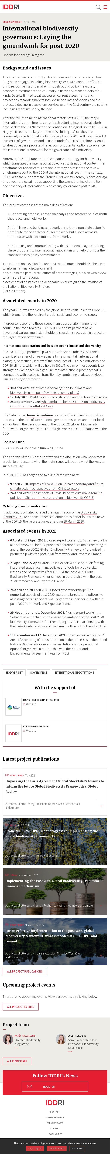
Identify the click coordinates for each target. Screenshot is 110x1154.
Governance (38, 672)
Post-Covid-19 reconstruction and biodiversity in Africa (68, 397)
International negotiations (74, 672)
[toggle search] (98, 7)
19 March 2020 (74, 521)
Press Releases (55, 1123)
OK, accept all (35, 1148)
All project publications (25, 971)
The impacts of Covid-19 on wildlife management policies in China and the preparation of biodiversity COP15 (56, 495)
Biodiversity (14, 672)
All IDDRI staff (17, 1061)
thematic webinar (39, 415)
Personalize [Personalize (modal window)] (77, 1148)
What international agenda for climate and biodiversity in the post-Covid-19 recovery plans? (51, 390)
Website (29, 704)
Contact (55, 1111)
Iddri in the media (55, 1117)
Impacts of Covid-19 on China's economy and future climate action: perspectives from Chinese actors (56, 486)
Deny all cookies (57, 1148)
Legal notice (55, 1134)
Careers (55, 1128)
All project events (20, 1007)
